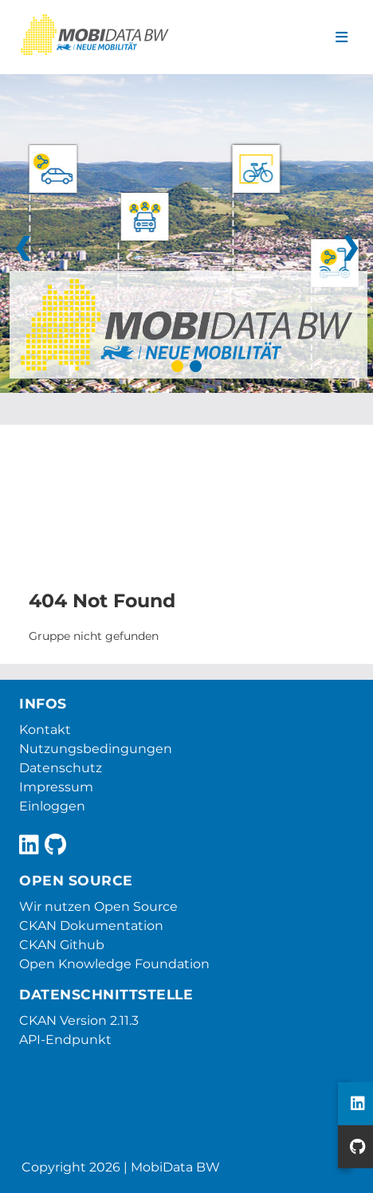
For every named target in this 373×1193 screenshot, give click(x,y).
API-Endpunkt (65, 1039)
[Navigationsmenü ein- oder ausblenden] (341, 37)
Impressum (56, 787)
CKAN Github (61, 944)
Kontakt (45, 729)
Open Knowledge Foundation (114, 963)
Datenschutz (60, 767)
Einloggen (52, 806)
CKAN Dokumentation (91, 925)
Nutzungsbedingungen (95, 748)
